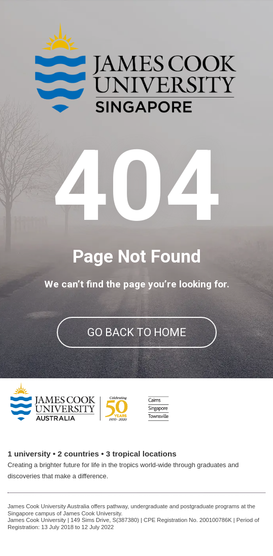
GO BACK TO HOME (136, 332)
